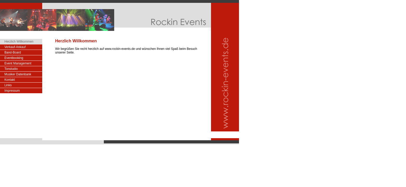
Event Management (17, 63)
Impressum (12, 90)
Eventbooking (13, 58)
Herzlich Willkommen (18, 41)
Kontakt (9, 80)
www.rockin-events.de (120, 49)
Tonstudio (11, 69)
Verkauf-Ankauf (15, 47)
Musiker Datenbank (17, 74)
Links (8, 85)
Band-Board (12, 52)
